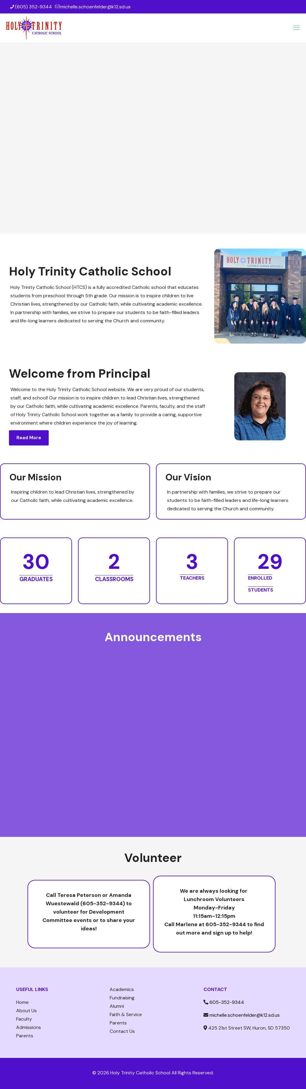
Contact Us (122, 1031)
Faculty (24, 1019)
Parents (24, 1036)
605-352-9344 (226, 1002)
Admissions (28, 1027)
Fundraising (122, 998)
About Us (26, 1010)
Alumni (117, 1006)
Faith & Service (126, 1014)
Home (22, 1002)
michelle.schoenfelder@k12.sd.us (244, 1015)
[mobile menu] (296, 28)
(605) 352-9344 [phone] (33, 7)
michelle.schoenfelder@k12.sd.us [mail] (95, 7)
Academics (122, 989)
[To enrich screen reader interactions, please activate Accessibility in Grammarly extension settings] (153, 729)
